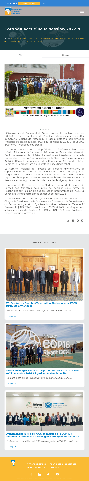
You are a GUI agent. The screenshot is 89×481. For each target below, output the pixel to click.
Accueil (7, 38)
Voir (23, 56)
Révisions (65, 55)
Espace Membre (29, 3)
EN (44, 3)
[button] (40, 129)
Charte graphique (36, 467)
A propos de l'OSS (36, 464)
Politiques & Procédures (63, 464)
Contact (54, 467)
